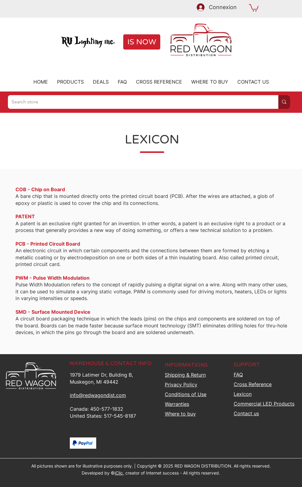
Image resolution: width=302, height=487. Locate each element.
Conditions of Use (185, 394)
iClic (119, 472)
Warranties (177, 404)
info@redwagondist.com (98, 395)
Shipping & (185, 375)
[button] (254, 7)
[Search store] (139, 102)
